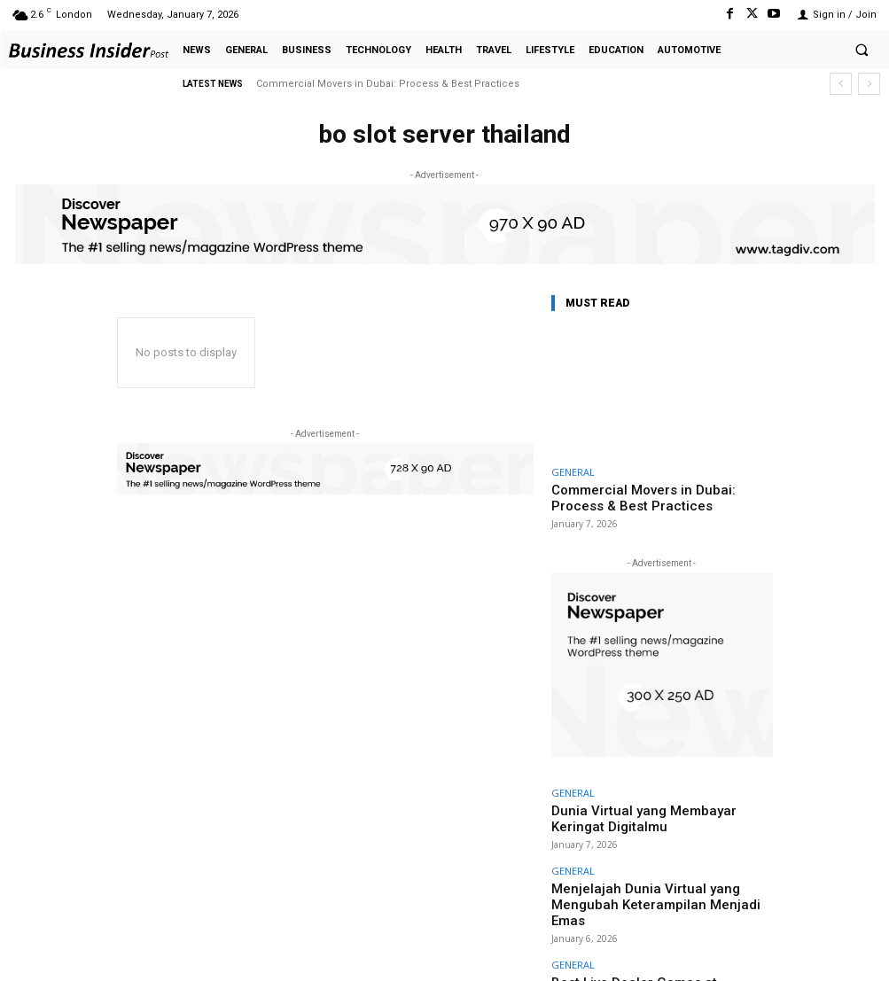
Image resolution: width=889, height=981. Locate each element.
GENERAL (573, 472)
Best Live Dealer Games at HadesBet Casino (649, 932)
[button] (861, 49)
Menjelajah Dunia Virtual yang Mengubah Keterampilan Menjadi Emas (646, 867)
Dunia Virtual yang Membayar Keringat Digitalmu (661, 804)
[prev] (841, 84)
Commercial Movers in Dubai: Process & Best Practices (387, 84)
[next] (869, 84)
